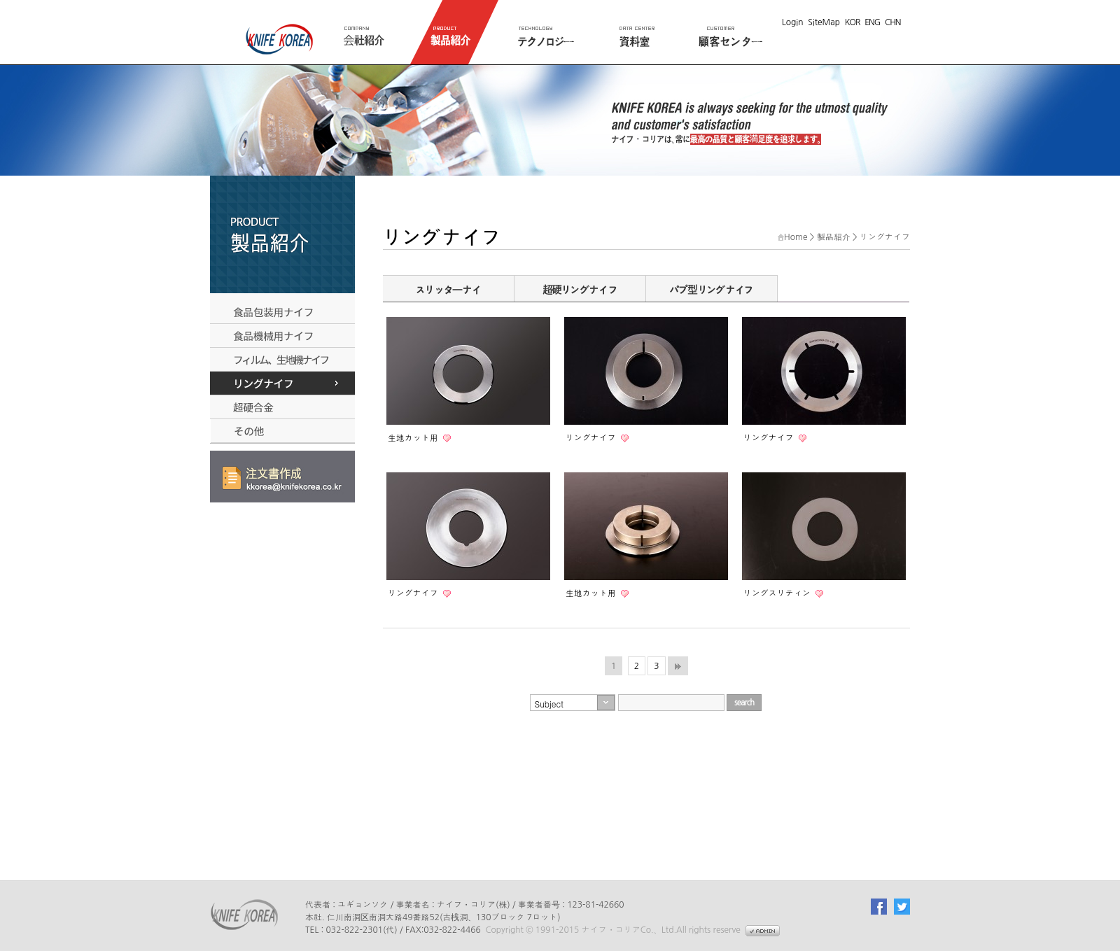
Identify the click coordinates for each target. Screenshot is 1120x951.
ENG (872, 22)
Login (793, 22)
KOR (852, 22)
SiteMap (824, 22)
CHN (893, 22)
